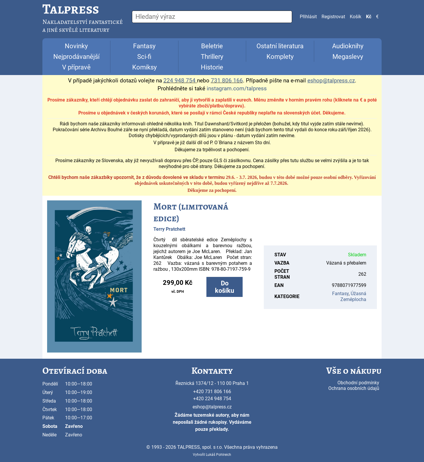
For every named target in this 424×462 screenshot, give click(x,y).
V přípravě (76, 67)
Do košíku (224, 287)
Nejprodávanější (76, 56)
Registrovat (333, 16)
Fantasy (144, 46)
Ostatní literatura (280, 46)
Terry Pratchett (169, 229)
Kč (368, 16)
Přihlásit (308, 16)
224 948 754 (179, 80)
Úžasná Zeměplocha (353, 296)
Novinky (76, 46)
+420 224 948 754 (212, 398)
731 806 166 (227, 80)
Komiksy (144, 67)
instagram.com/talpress (237, 88)
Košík (355, 16)
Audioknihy (347, 46)
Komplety (280, 56)
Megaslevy (347, 56)
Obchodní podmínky (358, 382)
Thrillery (212, 56)
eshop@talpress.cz (212, 407)
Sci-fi (144, 56)
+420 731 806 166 (212, 391)
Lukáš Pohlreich (218, 455)
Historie (212, 67)
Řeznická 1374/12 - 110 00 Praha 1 (212, 383)
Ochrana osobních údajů (353, 388)
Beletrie (212, 46)
